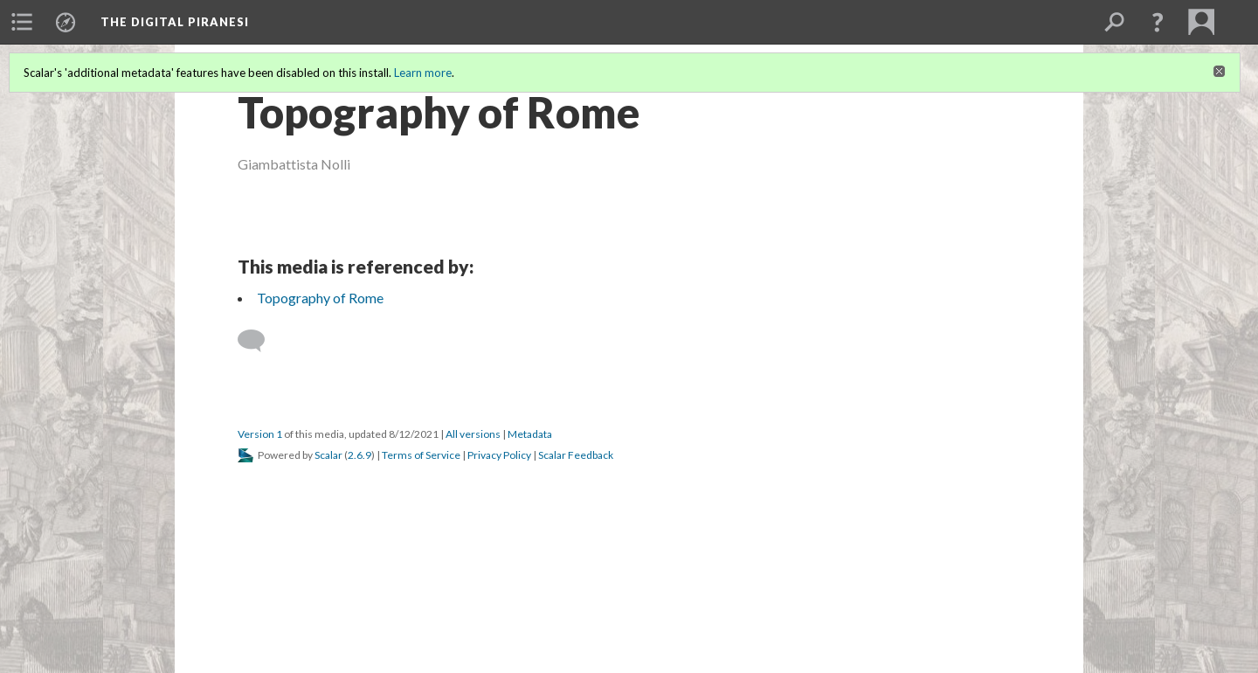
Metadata (530, 434)
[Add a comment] (259, 341)
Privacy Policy (499, 454)
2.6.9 (359, 454)
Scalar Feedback (575, 454)
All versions (473, 434)
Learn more (423, 73)
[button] (1157, 22)
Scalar (328, 454)
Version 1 (260, 434)
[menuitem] (22, 22)
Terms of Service (421, 454)
